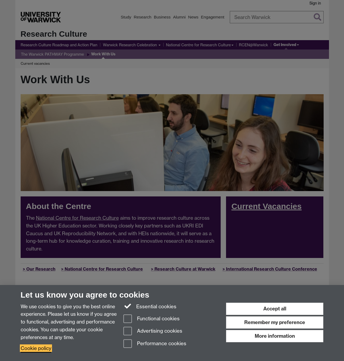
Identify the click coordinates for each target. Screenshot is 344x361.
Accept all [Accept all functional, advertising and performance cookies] (274, 309)
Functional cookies (151, 319)
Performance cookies (154, 344)
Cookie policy (36, 348)
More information (275, 336)
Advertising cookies (152, 331)
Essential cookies (150, 306)
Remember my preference (274, 322)
